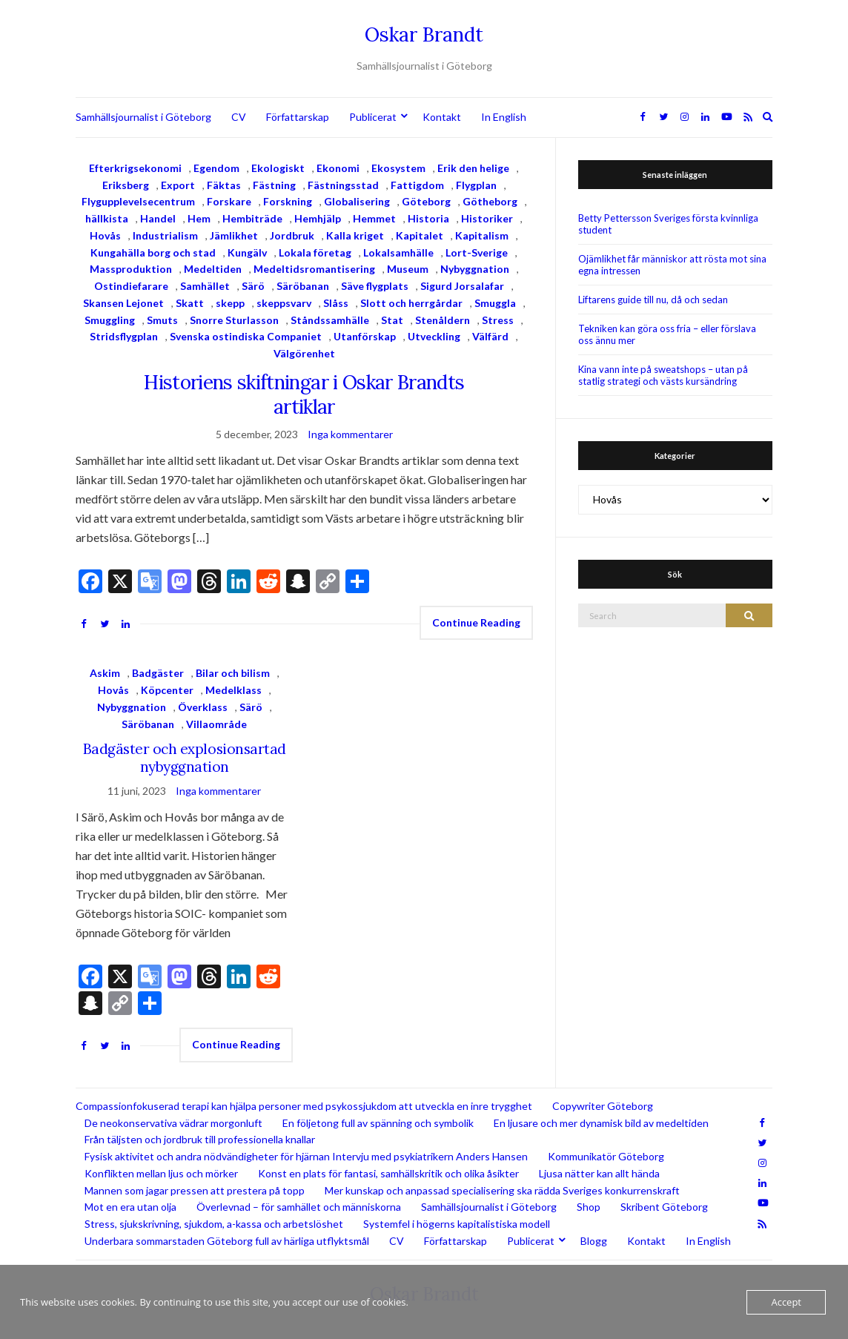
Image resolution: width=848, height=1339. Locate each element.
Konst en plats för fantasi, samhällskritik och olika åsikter (388, 1173)
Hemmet (374, 218)
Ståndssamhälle (330, 320)
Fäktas (224, 185)
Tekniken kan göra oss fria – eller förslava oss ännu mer (667, 334)
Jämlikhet (234, 235)
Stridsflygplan (124, 336)
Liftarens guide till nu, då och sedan (653, 299)
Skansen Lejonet (123, 303)
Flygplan (476, 185)
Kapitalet (419, 235)
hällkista (106, 218)
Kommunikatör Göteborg (606, 1156)
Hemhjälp (317, 218)
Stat (392, 320)
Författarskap (297, 116)
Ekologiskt (278, 168)
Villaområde (216, 724)
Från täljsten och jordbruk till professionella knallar (200, 1139)
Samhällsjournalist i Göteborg (143, 116)
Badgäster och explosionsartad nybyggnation (184, 758)
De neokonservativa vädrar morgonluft (173, 1123)
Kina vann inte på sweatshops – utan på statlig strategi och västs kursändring (663, 375)
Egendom (216, 168)
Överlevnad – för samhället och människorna (298, 1206)
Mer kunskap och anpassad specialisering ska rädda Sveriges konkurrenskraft (502, 1190)
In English (503, 116)
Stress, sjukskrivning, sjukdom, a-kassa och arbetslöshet (214, 1223)
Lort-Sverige (476, 252)
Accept (786, 1302)
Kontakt (442, 116)
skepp (230, 303)
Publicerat (373, 116)
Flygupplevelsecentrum (138, 201)
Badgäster (158, 673)
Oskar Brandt (424, 34)
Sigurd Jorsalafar (462, 286)
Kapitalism (482, 235)
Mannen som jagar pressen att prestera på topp (195, 1190)
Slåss (335, 303)
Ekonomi (338, 168)
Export (178, 185)
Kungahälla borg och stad (153, 252)
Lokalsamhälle (398, 252)
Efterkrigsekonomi (135, 168)
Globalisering (357, 201)
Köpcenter (167, 690)
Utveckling (434, 336)
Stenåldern (442, 320)
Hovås (105, 235)
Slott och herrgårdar (411, 303)
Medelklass (233, 690)
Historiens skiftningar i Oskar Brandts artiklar (304, 394)
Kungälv (247, 252)
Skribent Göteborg (664, 1206)
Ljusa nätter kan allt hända (599, 1173)
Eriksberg (125, 185)
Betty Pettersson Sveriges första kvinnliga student (668, 224)
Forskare (229, 201)
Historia (428, 218)
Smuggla (495, 303)
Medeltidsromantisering (314, 268)
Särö (253, 286)
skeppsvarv (283, 303)
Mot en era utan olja (130, 1206)
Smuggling (110, 320)
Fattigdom (417, 185)
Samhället (205, 286)
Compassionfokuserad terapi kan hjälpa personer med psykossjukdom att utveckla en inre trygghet (304, 1106)
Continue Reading (476, 622)
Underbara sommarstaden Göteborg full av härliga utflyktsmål (227, 1240)
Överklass (203, 707)
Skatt (190, 303)
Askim (105, 673)
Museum (407, 268)
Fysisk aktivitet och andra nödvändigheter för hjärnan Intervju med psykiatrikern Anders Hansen (306, 1156)
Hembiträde (252, 218)
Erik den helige (473, 168)
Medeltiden (213, 268)
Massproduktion (131, 268)
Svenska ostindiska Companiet (246, 336)
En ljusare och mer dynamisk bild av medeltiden (601, 1123)
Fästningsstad (343, 185)
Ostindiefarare (131, 286)
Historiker (487, 218)
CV (238, 116)
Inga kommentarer (350, 434)
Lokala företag (315, 252)
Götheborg (490, 201)
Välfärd (490, 336)
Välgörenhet (304, 353)
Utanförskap (365, 336)
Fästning (274, 185)
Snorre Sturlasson (234, 320)
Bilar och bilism (233, 673)
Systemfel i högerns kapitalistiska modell (456, 1223)
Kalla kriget (355, 235)
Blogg (593, 1240)
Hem (199, 218)
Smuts (162, 320)
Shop (588, 1206)
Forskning (287, 201)
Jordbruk (292, 235)
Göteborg (426, 201)
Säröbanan (302, 286)
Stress (498, 320)
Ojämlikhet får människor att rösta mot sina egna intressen (672, 265)
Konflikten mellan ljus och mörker (161, 1173)
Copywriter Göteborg (602, 1106)
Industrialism (165, 235)
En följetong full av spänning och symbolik (378, 1123)
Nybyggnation (474, 268)
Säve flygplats (374, 286)
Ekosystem (398, 168)
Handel (158, 218)
